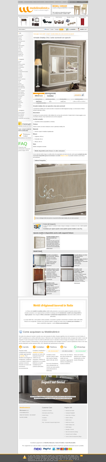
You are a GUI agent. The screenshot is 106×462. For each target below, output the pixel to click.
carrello (22, 356)
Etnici (19, 44)
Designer (57, 29)
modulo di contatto (38, 352)
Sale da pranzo (21, 95)
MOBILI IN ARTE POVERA (38, 1)
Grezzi (19, 48)
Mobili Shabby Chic (70, 424)
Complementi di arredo (23, 71)
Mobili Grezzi (69, 420)
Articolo (47, 29)
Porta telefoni (21, 92)
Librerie (19, 83)
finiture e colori (64, 155)
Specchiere (20, 102)
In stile (19, 50)
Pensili (19, 89)
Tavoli (19, 104)
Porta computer (21, 90)
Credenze (20, 74)
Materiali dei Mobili (70, 410)
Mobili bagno (21, 84)
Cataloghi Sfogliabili (70, 413)
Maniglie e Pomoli (70, 429)
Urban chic (20, 55)
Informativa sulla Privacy (47, 413)
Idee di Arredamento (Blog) (72, 431)
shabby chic (63, 101)
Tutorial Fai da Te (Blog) (71, 434)
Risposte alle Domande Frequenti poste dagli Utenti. (24, 149)
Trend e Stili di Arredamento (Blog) (73, 436)
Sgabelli (20, 101)
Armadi (19, 61)
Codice (52, 29)
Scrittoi (19, 98)
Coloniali (20, 39)
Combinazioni (21, 67)
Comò (19, 68)
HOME (21, 1)
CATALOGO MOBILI (28, 1)
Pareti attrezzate (21, 87)
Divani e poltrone (21, 79)
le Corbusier (20, 116)
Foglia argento (21, 45)
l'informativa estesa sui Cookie (65, 460)
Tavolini (19, 105)
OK (81, 455)
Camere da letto (21, 64)
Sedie (19, 99)
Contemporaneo (21, 41)
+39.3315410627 (53, 351)
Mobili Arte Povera (70, 422)
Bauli (19, 62)
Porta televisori (21, 93)
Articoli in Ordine (72, 2)
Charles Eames (21, 112)
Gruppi (19, 80)
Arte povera (20, 35)
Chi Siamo (44, 420)
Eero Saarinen (21, 113)
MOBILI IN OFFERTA (49, 1)
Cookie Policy (45, 415)
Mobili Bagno (69, 427)
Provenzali (20, 52)
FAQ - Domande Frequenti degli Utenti (51, 422)
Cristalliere (20, 76)
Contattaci (50, 96)
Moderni (20, 51)
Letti (19, 81)
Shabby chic (20, 54)
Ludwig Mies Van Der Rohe (23, 118)
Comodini (20, 70)
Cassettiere (20, 65)
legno (50, 101)
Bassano (20, 36)
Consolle (20, 73)
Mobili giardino (21, 86)
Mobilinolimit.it (25, 407)
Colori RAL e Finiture (70, 415)
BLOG (64, 1)
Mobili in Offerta (69, 417)
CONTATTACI (58, 1)
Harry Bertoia (21, 115)
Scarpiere (20, 96)
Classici (19, 38)
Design (19, 42)
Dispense (20, 77)
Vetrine (19, 107)
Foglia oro (20, 47)
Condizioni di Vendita (47, 410)
